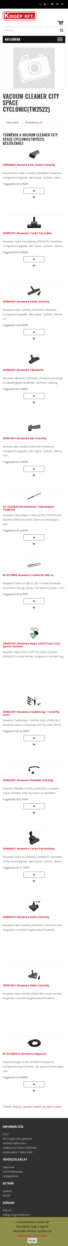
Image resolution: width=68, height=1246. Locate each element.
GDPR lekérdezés (13, 1171)
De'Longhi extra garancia (17, 1138)
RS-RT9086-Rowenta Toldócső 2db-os (28, 575)
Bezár (32, 1240)
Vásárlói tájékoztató (14, 1143)
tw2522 (17, 1106)
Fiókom (7, 1210)
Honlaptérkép (10, 1176)
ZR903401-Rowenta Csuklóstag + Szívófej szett (31, 713)
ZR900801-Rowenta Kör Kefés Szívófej (29, 164)
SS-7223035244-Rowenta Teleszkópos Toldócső (29, 508)
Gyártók (7, 1191)
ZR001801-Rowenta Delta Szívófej (26, 985)
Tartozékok (12, 122)
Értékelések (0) (33, 122)
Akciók (6, 1195)
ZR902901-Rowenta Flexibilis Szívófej (28, 780)
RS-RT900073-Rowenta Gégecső (24, 1053)
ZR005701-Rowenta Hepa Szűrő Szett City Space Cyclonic (31, 645)
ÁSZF (6, 1134)
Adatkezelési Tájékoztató (32, 1235)
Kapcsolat (8, 1167)
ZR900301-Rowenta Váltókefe (23, 370)
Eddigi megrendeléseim (16, 1214)
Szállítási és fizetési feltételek (20, 1147)
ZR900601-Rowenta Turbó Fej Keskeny (29, 848)
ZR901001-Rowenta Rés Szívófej (24, 438)
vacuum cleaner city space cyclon (42, 1106)
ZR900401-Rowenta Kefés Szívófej (26, 301)
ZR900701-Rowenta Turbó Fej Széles (27, 233)
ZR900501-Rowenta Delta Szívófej (26, 917)
